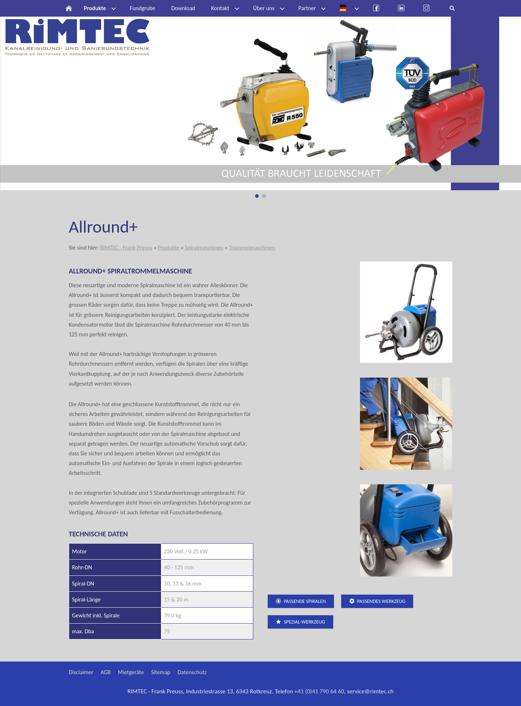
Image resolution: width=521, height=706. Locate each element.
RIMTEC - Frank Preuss (126, 247)
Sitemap (160, 672)
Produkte (168, 247)
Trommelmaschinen (252, 247)
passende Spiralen (301, 601)
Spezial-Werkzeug (300, 622)
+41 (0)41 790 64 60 (319, 691)
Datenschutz (192, 672)
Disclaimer (81, 672)
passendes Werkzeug (377, 601)
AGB (106, 672)
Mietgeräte (131, 672)
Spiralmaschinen (204, 247)
